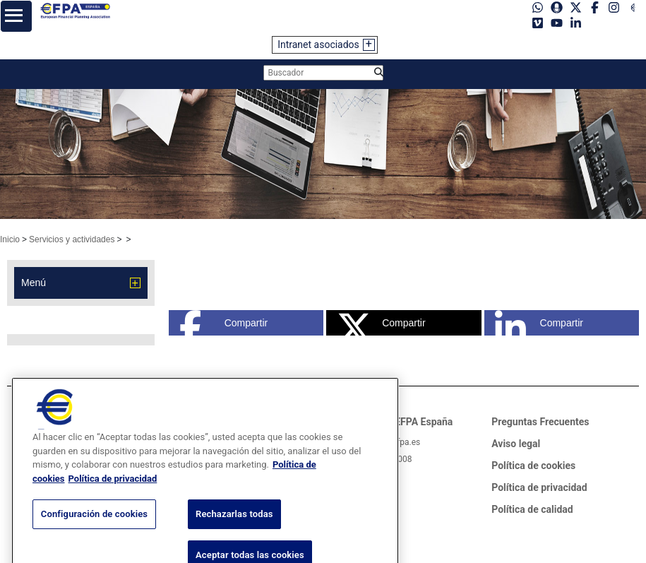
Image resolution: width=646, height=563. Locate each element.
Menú (33, 282)
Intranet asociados (318, 44)
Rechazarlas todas (234, 540)
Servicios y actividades (71, 239)
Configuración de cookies (94, 540)
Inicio (10, 239)
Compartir (223, 323)
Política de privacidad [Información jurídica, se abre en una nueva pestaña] (112, 504)
